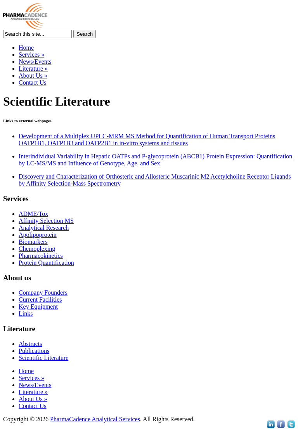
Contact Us (33, 82)
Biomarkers (33, 241)
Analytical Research (44, 227)
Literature (33, 68)
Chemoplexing (37, 248)
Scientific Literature (43, 357)
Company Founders (43, 292)
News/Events (35, 61)
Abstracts (30, 343)
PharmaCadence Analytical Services (95, 419)
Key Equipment (38, 306)
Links (26, 313)
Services (31, 54)
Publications (34, 350)
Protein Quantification (46, 262)
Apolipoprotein (38, 234)
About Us (33, 75)
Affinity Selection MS (46, 220)
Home (26, 47)
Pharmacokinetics (41, 255)
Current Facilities (40, 299)
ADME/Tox (33, 213)
